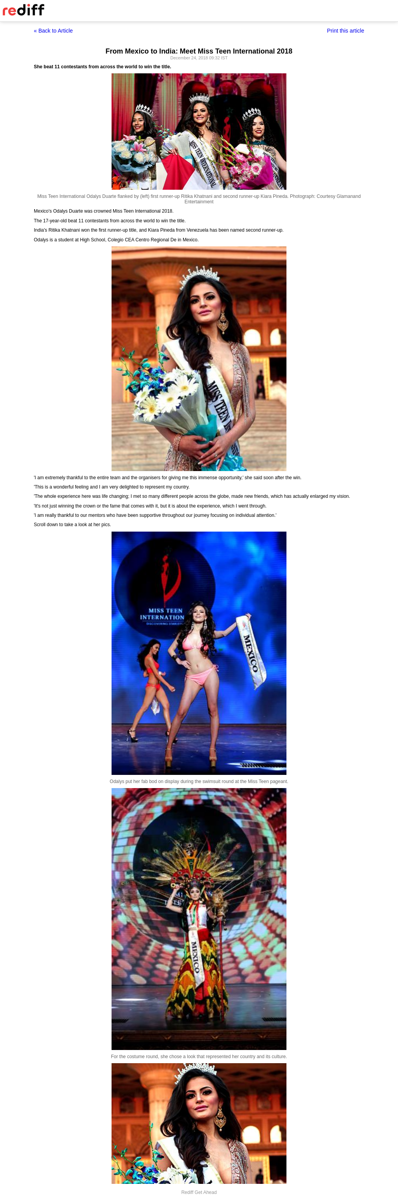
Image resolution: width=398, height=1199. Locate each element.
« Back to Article (53, 31)
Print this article (345, 31)
